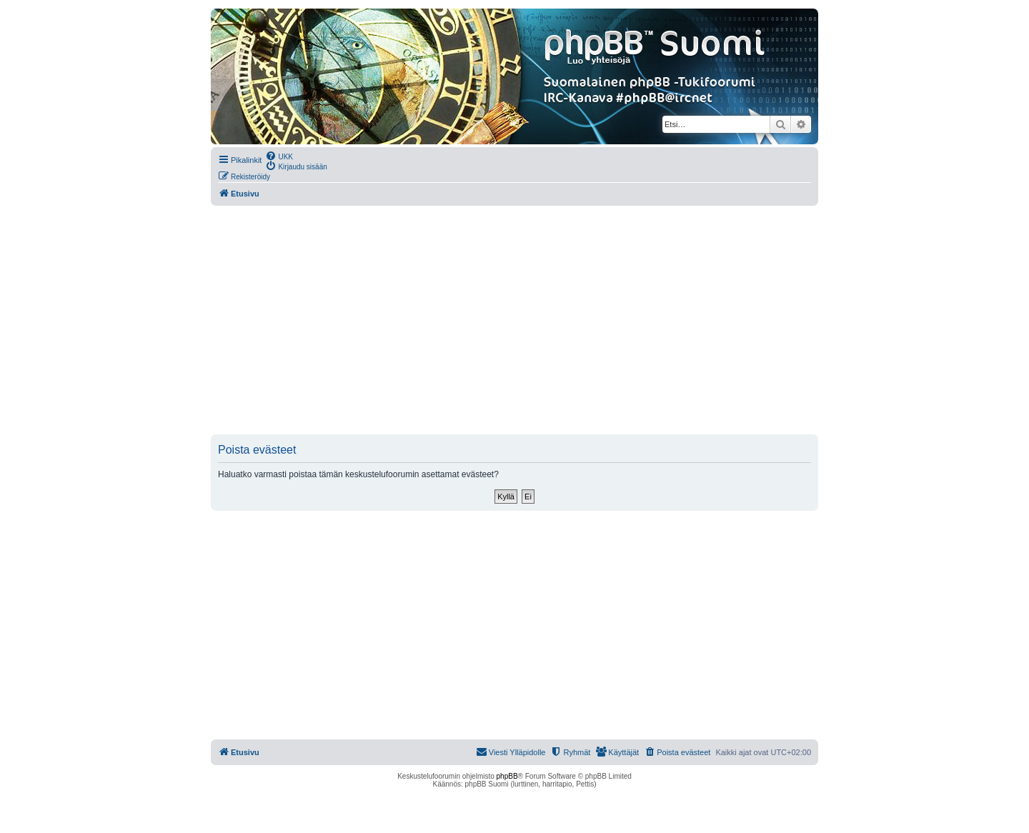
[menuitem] (279, 156)
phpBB (507, 776)
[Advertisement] (514, 320)
